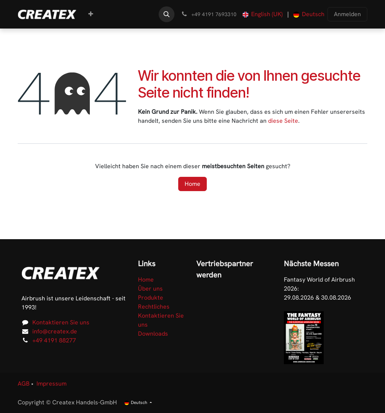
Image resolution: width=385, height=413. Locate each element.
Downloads (153, 334)
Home (192, 184)
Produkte (150, 297)
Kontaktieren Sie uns (60, 322)
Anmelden (347, 14)
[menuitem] (90, 14)
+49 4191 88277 (54, 340)
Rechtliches (154, 307)
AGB (24, 383)
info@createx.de (54, 331)
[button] (166, 14)
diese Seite (283, 121)
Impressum (51, 383)
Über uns (150, 288)
